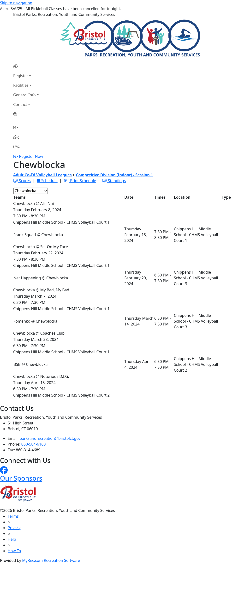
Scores (22, 180)
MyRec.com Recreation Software (51, 560)
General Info (24, 95)
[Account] (26, 114)
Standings (114, 180)
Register (20, 75)
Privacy (14, 527)
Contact (20, 104)
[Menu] (16, 147)
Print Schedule (80, 180)
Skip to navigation (16, 3)
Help (12, 539)
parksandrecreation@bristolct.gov (50, 438)
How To (14, 550)
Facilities (21, 85)
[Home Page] (26, 66)
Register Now (31, 156)
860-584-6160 (33, 444)
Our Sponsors (21, 478)
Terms (13, 516)
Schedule (47, 180)
